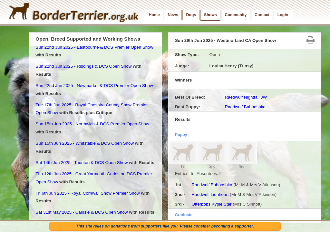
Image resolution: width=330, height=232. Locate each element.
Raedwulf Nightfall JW (246, 97)
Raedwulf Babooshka (245, 106)
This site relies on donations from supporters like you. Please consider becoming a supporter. (165, 226)
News (173, 15)
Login (282, 15)
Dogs (191, 15)
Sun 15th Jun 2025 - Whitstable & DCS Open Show (84, 143)
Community (236, 15)
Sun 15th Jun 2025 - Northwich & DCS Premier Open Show (92, 123)
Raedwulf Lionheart (209, 194)
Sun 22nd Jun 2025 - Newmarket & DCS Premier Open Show (94, 85)
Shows (210, 15)
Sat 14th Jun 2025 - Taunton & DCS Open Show (81, 162)
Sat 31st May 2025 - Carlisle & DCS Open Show (81, 212)
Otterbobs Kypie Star (211, 204)
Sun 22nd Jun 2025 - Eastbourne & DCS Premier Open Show (94, 47)
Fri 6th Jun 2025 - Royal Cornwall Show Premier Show (87, 193)
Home (154, 15)
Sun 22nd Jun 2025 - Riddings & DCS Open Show (83, 66)
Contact (262, 15)
